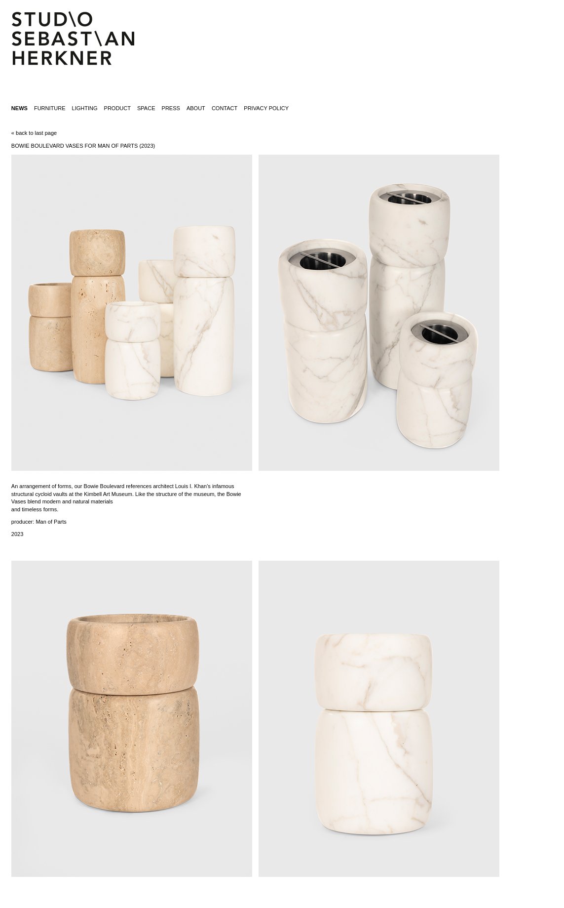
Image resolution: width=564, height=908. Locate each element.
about (196, 108)
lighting (85, 108)
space (146, 108)
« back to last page (34, 133)
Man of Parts (51, 522)
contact (224, 108)
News (19, 108)
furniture (50, 108)
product (117, 108)
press (171, 108)
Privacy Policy (266, 108)
